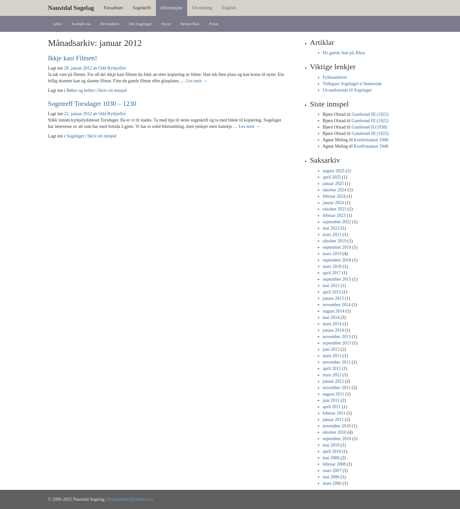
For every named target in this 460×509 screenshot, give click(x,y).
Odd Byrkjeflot (112, 68)
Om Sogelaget (140, 24)
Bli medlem (109, 24)
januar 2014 (333, 330)
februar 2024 (334, 196)
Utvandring (202, 7)
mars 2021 (332, 234)
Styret (166, 24)
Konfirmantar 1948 (371, 139)
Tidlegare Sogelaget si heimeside (352, 83)
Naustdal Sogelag (71, 7)
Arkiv (57, 24)
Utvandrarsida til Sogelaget (347, 90)
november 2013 (336, 336)
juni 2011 (331, 400)
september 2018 (337, 260)
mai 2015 (331, 285)
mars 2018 (332, 266)
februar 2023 (334, 215)
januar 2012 (333, 381)
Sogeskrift (142, 7)
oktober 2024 (334, 190)
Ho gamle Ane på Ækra (343, 52)
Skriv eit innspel (112, 90)
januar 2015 (333, 298)
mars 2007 (332, 470)
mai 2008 (331, 457)
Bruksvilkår (189, 24)
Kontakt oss (81, 24)
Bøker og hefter (80, 90)
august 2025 (333, 170)
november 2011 (336, 387)
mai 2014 (331, 317)
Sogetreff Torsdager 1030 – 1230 (92, 103)
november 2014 (336, 304)
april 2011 (332, 406)
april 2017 (332, 272)
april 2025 (332, 177)
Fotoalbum (113, 7)
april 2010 (332, 451)
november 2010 (336, 426)
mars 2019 (332, 253)
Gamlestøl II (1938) (369, 127)
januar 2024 (333, 202)
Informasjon (171, 7)
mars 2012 (332, 375)
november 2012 (336, 362)
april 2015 (332, 292)
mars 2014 (332, 323)
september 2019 (337, 247)
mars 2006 (332, 483)
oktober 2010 (334, 432)
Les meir (197, 80)
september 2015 (337, 279)
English (229, 7)
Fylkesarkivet (335, 77)
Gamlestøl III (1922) (370, 114)
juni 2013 (331, 349)
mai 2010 (331, 445)
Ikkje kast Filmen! (72, 58)
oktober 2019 (334, 241)
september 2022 (337, 221)
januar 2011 (333, 419)
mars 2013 (332, 355)
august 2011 (333, 394)
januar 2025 (333, 183)
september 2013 (337, 343)
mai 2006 (331, 477)
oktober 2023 (334, 209)
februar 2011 (334, 413)
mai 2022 (331, 228)
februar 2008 (334, 464)
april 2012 (332, 368)
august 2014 (333, 311)
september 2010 (337, 438)
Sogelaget (75, 136)
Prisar (213, 24)
